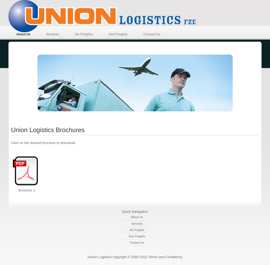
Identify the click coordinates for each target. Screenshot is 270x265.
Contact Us (151, 34)
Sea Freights (118, 34)
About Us (23, 34)
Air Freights (84, 34)
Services (52, 34)
